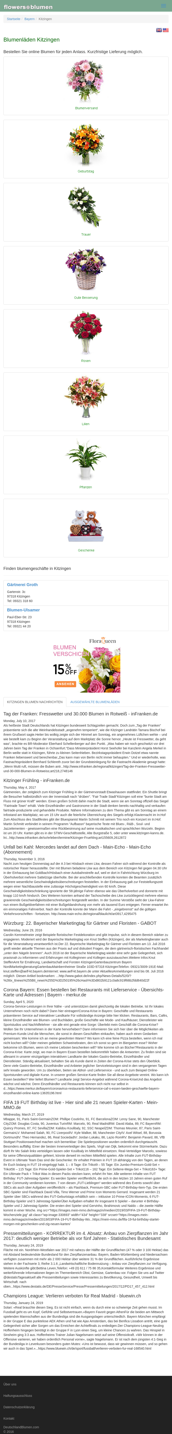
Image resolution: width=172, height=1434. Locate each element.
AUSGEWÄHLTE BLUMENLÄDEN (95, 702)
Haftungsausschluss (17, 1396)
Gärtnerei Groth (22, 584)
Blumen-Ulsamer (23, 610)
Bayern (29, 19)
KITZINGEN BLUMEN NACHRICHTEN (35, 702)
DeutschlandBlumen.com (21, 1427)
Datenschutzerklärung (19, 1407)
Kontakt (8, 1418)
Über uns (9, 1384)
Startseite (13, 19)
